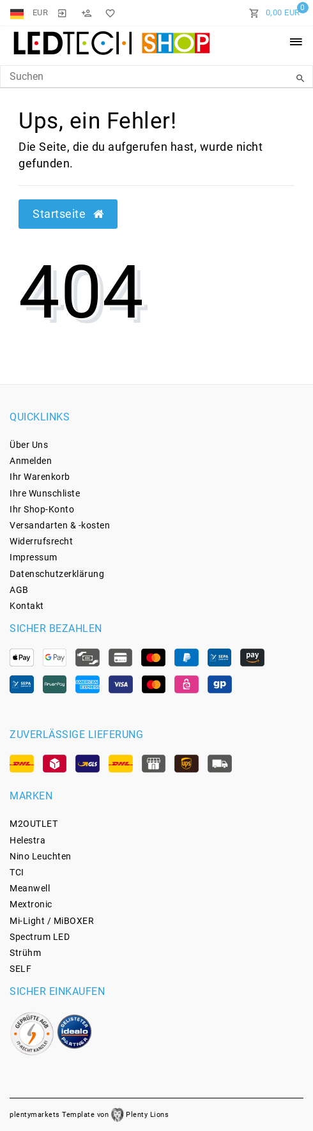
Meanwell (30, 888)
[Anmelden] (62, 13)
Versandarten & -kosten (60, 525)
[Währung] (40, 13)
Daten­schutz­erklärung (57, 574)
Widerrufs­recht (41, 541)
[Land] (18, 13)
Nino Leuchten (41, 856)
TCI (17, 872)
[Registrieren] (86, 13)
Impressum (33, 557)
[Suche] (300, 78)
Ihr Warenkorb (40, 477)
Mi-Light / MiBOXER (52, 921)
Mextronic (31, 904)
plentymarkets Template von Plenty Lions (89, 1115)
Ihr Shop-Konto (42, 509)
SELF (20, 969)
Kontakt (27, 606)
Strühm (25, 953)
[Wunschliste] (108, 13)
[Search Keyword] (156, 76)
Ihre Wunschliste (45, 493)
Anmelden (31, 461)
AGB (19, 590)
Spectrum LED (40, 937)
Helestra (27, 840)
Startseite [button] (68, 214)
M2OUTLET (33, 824)
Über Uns (29, 445)
